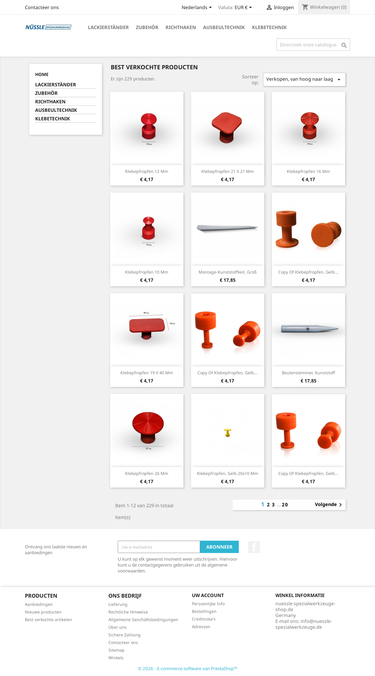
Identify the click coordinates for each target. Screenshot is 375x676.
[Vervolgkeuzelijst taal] (198, 7)
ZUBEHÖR (147, 27)
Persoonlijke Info (208, 603)
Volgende (329, 504)
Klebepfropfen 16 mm (308, 171)
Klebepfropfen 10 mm (146, 272)
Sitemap (116, 650)
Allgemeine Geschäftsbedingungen (143, 619)
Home (41, 74)
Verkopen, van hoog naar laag (304, 79)
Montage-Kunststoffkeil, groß (228, 272)
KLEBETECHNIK (269, 27)
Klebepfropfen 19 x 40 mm (146, 372)
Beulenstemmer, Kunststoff (308, 372)
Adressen (201, 626)
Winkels (116, 657)
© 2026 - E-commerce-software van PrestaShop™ (187, 668)
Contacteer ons (42, 7)
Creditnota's (204, 619)
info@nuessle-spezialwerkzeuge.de (303, 624)
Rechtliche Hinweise (128, 612)
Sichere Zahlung (124, 635)
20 (285, 504)
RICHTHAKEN (181, 27)
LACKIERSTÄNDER (108, 27)
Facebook (254, 547)
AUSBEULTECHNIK (224, 27)
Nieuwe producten (43, 612)
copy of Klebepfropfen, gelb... (308, 272)
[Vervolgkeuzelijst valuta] (244, 7)
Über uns (117, 627)
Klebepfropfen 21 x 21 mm (227, 171)
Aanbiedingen (39, 604)
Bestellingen (204, 611)
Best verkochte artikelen (48, 619)
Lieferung (117, 604)
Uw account (208, 595)
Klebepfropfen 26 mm (146, 473)
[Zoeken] (313, 44)
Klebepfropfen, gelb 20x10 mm (227, 473)
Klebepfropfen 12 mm (146, 171)
